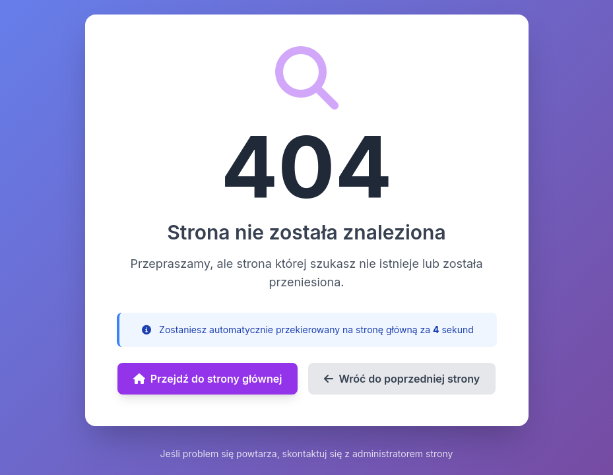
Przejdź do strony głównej (207, 378)
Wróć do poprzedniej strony (402, 378)
